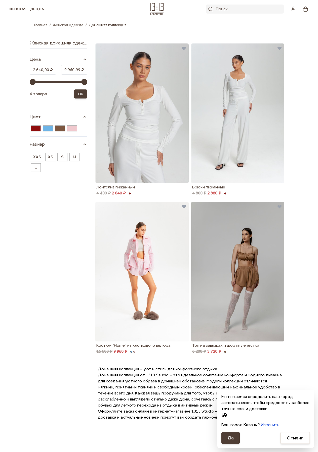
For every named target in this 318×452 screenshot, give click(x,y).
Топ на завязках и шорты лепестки (225, 345)
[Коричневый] (60, 128)
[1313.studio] (157, 9)
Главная (40, 25)
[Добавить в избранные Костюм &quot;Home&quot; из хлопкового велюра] (184, 207)
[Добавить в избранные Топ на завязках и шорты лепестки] (279, 207)
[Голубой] (48, 128)
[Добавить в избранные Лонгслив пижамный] (184, 48)
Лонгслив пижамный (115, 187)
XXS (37, 157)
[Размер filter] (58, 144)
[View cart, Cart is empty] (305, 9)
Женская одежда (68, 25)
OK (80, 94)
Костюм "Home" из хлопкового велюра (133, 345)
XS (50, 157)
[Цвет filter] (58, 116)
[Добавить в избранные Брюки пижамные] (279, 48)
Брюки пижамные (208, 187)
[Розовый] (72, 128)
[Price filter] (58, 59)
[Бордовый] (36, 128)
